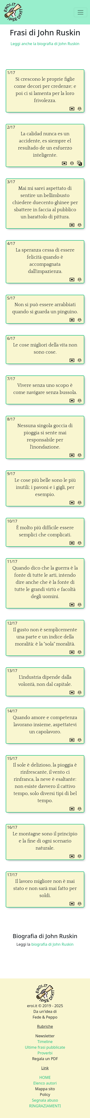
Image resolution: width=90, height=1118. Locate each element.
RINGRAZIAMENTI (45, 1106)
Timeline (44, 1041)
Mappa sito (45, 1088)
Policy (45, 1094)
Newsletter (45, 1035)
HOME (45, 1077)
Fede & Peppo (45, 1017)
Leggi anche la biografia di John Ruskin (45, 43)
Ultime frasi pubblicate (45, 1047)
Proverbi (45, 1053)
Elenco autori (45, 1083)
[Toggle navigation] (80, 12)
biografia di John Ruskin (52, 944)
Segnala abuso (45, 1100)
